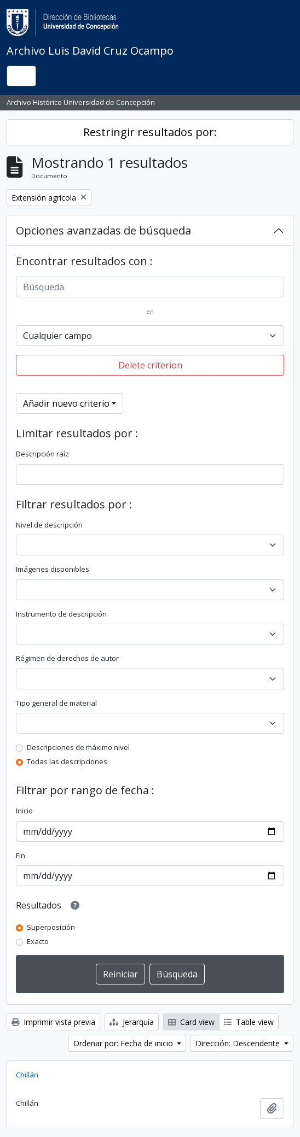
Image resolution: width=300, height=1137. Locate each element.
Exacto (38, 941)
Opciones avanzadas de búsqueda (103, 230)
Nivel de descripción (49, 525)
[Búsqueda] (150, 287)
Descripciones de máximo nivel (78, 747)
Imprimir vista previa (53, 1022)
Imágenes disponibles (52, 569)
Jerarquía (131, 1022)
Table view (249, 1022)
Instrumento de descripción (61, 614)
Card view (191, 1022)
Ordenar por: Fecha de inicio (124, 1043)
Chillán (27, 1075)
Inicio (24, 811)
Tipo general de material (56, 703)
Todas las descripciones (67, 761)
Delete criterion (150, 365)
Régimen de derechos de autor (67, 658)
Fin (20, 855)
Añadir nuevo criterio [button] (66, 403)
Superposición (51, 927)
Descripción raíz (42, 454)
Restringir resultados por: (150, 132)
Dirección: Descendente (238, 1043)
